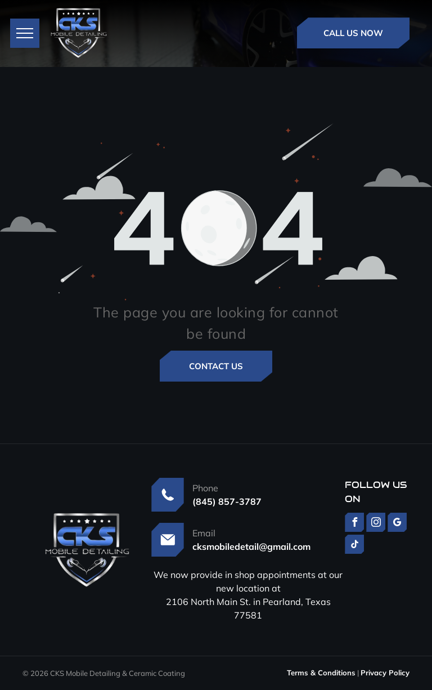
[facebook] (354, 524)
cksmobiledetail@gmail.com (251, 546)
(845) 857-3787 (227, 501)
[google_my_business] (397, 524)
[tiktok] (354, 546)
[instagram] (375, 524)
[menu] (24, 33)
